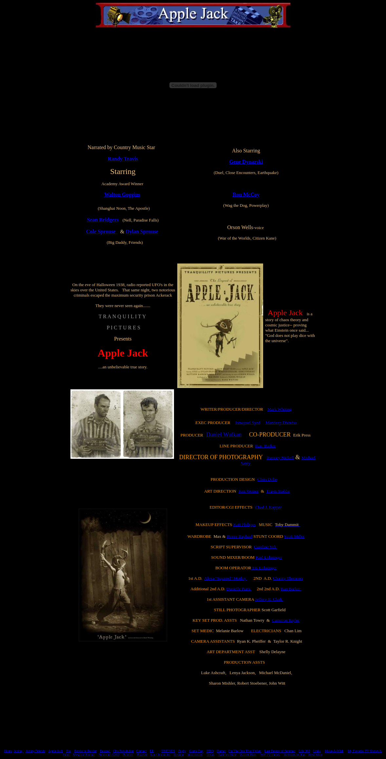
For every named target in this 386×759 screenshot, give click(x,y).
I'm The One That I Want (244, 751)
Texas (210, 754)
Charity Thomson (288, 578)
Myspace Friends (84, 754)
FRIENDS (168, 751)
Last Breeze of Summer (280, 751)
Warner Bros (248, 754)
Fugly (182, 751)
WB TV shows (270, 754)
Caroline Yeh (265, 546)
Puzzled (142, 754)
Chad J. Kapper (268, 507)
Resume (179, 754)
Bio (68, 751)
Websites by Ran (295, 754)
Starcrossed (195, 754)
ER (152, 751)
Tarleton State (227, 754)
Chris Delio (267, 479)
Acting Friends (35, 751)
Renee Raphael (239, 536)
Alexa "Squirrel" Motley (225, 578)
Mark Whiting (279, 409)
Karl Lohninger (269, 557)
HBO (209, 751)
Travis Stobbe (278, 491)
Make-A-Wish (334, 751)
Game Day (196, 751)
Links (317, 751)
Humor (221, 751)
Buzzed (105, 751)
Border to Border (85, 751)
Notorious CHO (108, 754)
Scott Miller (294, 536)
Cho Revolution (123, 751)
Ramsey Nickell (280, 457)
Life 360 (304, 751)
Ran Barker (265, 445)
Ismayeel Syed (247, 422)
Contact (141, 751)
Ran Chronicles (160, 754)
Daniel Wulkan (223, 434)
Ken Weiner (249, 491)
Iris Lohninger (264, 567)
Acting (18, 751)
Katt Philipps (244, 524)
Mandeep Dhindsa (281, 422)
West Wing (315, 754)
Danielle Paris (239, 588)
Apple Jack (55, 751)
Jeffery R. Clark (269, 599)
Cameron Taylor (285, 620)
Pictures (128, 754)
